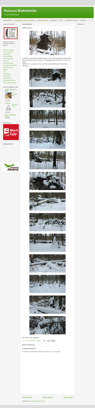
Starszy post (68, 397)
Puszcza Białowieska (20, 11)
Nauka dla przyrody (8, 50)
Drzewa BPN (6, 76)
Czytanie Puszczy (42, 20)
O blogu (82, 20)
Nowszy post (27, 397)
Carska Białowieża (8, 63)
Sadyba (5, 69)
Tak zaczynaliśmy (8, 52)
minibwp (7, 103)
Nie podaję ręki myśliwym (10, 65)
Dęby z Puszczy (7, 78)
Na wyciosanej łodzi (15, 94)
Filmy (61, 20)
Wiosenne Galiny (14, 105)
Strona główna (7, 20)
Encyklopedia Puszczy (9, 80)
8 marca (7, 116)
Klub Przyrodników (8, 58)
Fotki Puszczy (7, 74)
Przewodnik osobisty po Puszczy (24, 20)
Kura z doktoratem (10, 115)
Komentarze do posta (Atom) (37, 401)
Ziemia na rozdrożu (8, 67)
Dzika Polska (6, 54)
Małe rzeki (6, 61)
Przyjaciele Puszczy (72, 20)
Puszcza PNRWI (7, 56)
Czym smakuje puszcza (9, 82)
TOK (4, 71)
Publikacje (54, 20)
